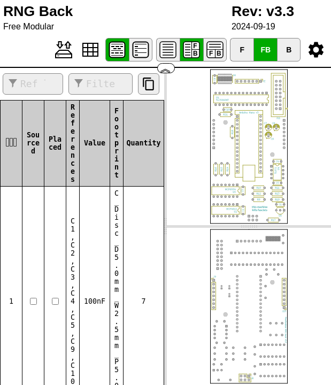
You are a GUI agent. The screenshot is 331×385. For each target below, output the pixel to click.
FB (265, 49)
